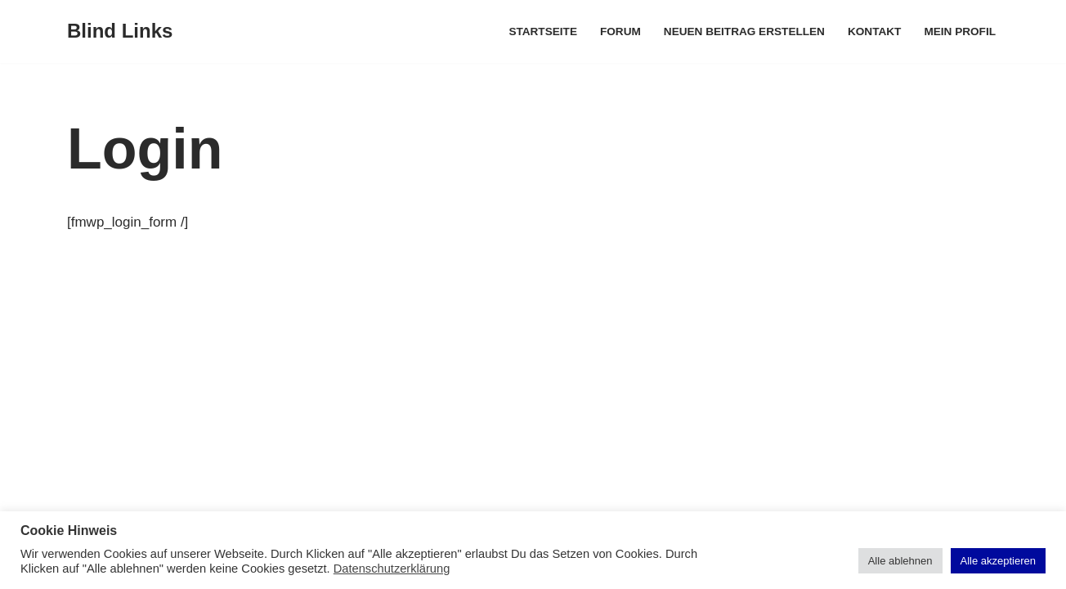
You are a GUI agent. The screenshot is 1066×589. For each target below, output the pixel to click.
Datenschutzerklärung (392, 568)
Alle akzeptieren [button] (999, 561)
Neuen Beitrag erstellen (744, 31)
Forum (620, 31)
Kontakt (874, 31)
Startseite (542, 31)
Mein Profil (960, 31)
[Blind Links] (119, 31)
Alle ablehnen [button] (900, 561)
